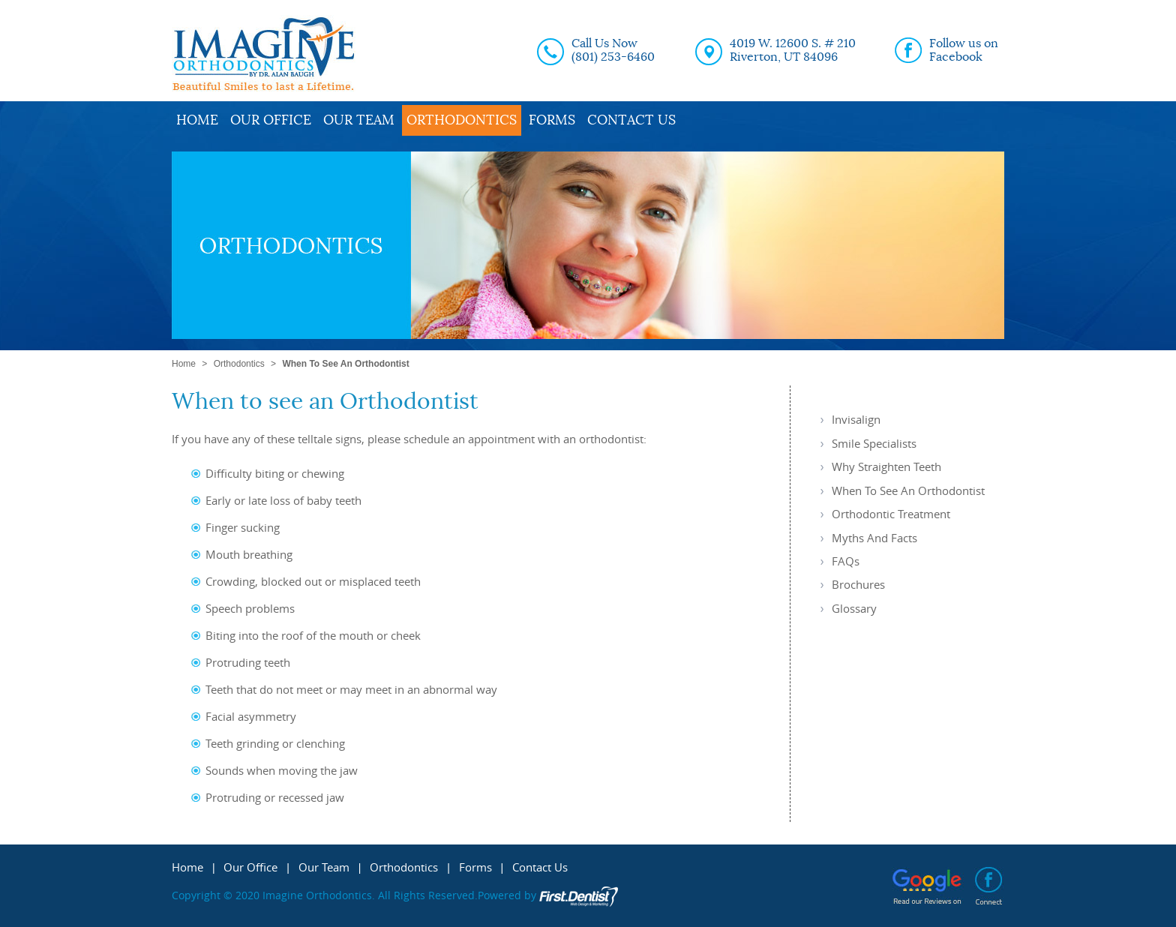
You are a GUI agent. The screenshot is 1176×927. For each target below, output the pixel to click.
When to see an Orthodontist (908, 490)
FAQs (846, 561)
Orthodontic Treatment (891, 513)
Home (197, 120)
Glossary (854, 608)
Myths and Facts (874, 537)
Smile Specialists (874, 443)
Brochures (858, 584)
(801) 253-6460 (613, 57)
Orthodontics (461, 120)
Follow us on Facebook (963, 50)
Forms (552, 120)
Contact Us (631, 120)
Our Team (358, 120)
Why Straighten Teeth (886, 466)
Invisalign (856, 419)
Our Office (270, 120)
